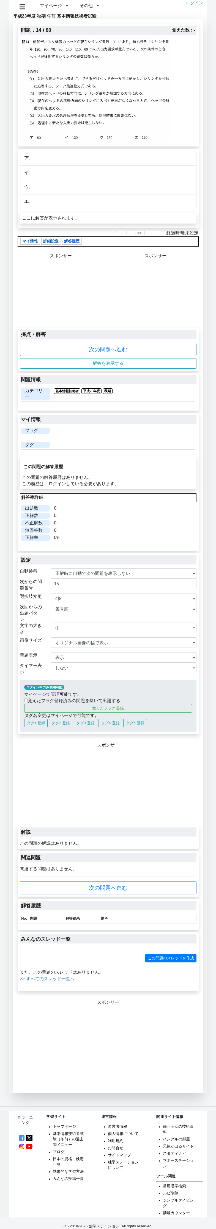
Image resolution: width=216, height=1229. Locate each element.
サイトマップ (119, 1155)
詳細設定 (51, 241)
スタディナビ (174, 1153)
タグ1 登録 (36, 723)
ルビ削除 (170, 1193)
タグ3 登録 (85, 723)
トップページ (64, 1127)
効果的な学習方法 (68, 1171)
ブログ (58, 1152)
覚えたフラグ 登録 (108, 708)
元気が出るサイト (178, 1146)
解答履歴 (72, 241)
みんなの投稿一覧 (68, 1179)
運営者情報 (117, 1127)
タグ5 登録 (135, 723)
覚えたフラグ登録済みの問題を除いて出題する (72, 700)
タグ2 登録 (60, 723)
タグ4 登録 (110, 723)
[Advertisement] (155, 293)
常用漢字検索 (174, 1186)
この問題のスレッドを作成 (171, 958)
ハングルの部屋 (176, 1139)
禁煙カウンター (176, 1213)
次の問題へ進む (108, 349)
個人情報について (123, 1134)
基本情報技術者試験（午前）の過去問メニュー (68, 1139)
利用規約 (115, 1141)
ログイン (194, 3)
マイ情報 (30, 241)
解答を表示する (108, 363)
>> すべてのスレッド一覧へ (47, 978)
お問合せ (115, 1148)
